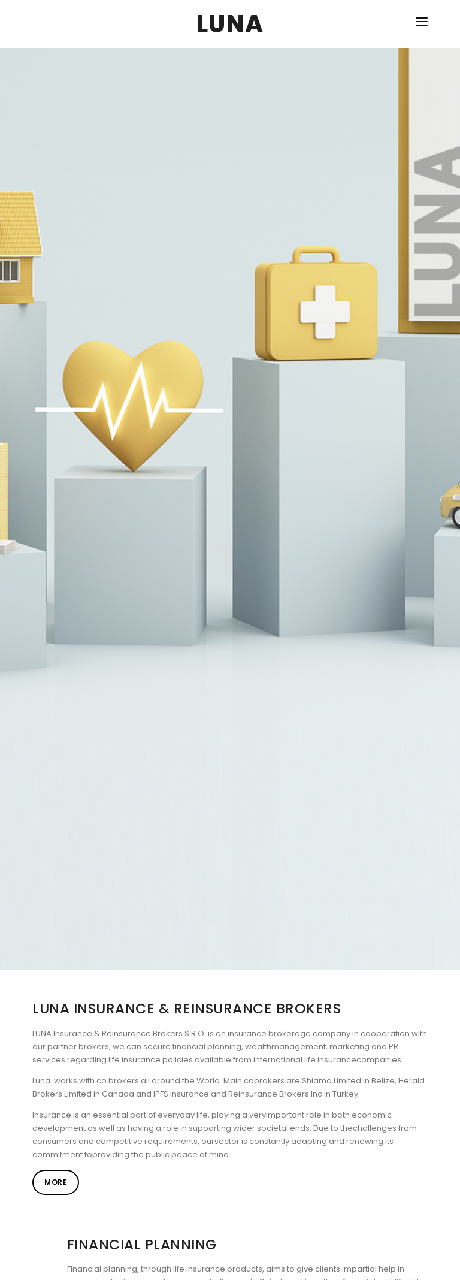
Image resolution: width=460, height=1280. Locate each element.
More (55, 1182)
